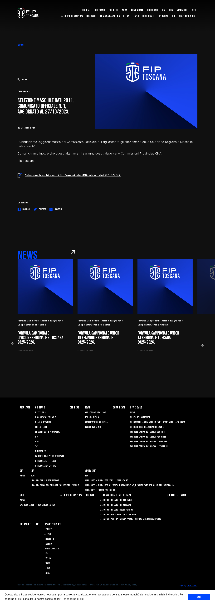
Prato (47, 563)
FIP (173, 16)
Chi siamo (100, 10)
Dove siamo (40, 412)
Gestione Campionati (140, 417)
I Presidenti (41, 427)
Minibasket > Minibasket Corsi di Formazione (106, 480)
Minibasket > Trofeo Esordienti (100, 490)
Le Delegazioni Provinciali (47, 432)
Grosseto (49, 539)
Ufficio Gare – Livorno (45, 465)
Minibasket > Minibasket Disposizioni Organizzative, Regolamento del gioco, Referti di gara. (129, 485)
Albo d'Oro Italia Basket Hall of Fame (118, 514)
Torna (22, 79)
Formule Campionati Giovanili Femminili (148, 446)
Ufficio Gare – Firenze (45, 461)
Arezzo (47, 534)
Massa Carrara (51, 548)
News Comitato (92, 417)
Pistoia (47, 558)
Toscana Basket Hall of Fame (115, 16)
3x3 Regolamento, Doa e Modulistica (37, 504)
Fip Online (163, 16)
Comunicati (137, 10)
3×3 (36, 446)
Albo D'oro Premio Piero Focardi (116, 500)
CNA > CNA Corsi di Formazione (44, 480)
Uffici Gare (153, 10)
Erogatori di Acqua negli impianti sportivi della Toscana (157, 422)
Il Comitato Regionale (45, 417)
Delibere (113, 10)
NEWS (21, 45)
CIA (163, 10)
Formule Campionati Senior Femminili (148, 436)
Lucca (47, 568)
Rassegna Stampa (93, 427)
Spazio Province (187, 16)
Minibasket (183, 10)
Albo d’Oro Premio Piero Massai (115, 504)
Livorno (48, 543)
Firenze (48, 529)
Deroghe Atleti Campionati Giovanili (147, 427)
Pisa (46, 553)
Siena (47, 572)
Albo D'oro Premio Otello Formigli (117, 509)
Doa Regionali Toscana (95, 412)
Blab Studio (192, 586)
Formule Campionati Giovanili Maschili (148, 441)
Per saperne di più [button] (73, 599)
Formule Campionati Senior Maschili (147, 432)
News (124, 10)
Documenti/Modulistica (96, 422)
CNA (171, 10)
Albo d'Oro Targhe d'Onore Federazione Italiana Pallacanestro (130, 519)
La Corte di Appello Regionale (49, 456)
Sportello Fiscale (144, 16)
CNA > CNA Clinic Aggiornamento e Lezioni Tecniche (54, 485)
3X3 (194, 10)
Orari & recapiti (43, 422)
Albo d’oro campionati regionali (78, 16)
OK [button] (199, 597)
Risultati (87, 10)
